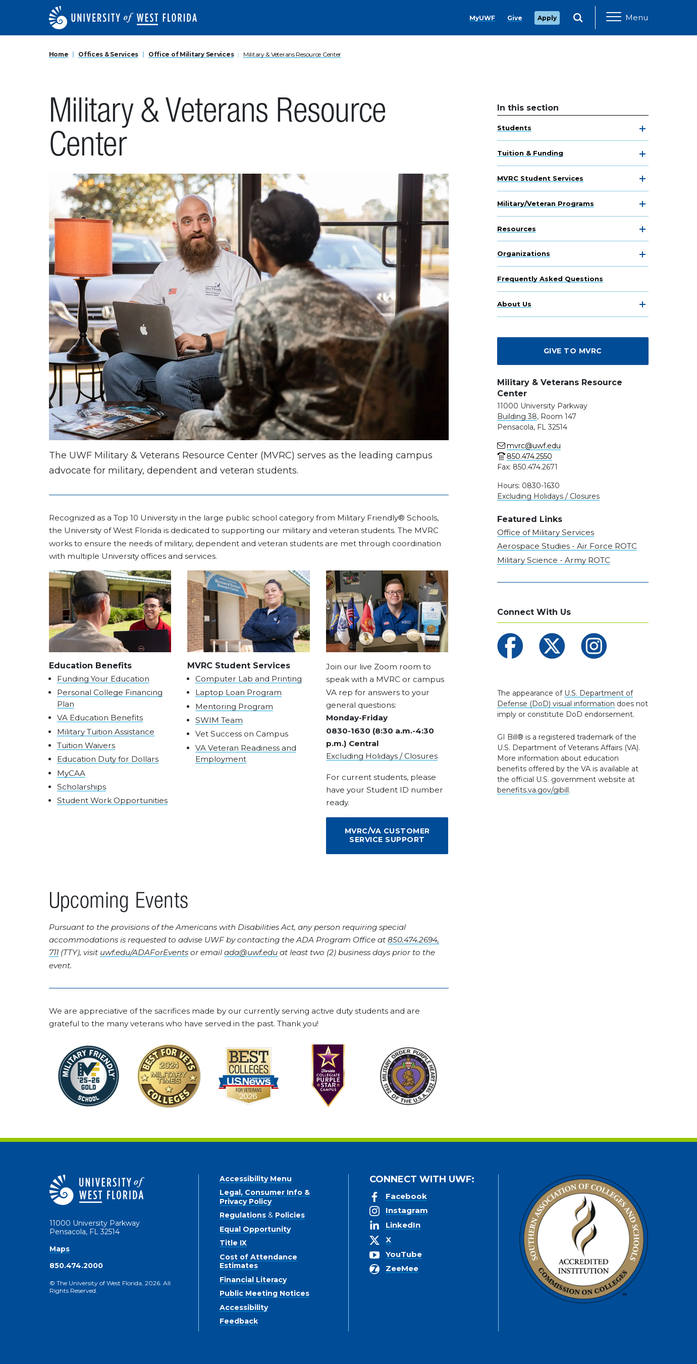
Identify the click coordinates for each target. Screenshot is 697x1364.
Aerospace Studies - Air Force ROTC (567, 546)
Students (514, 128)
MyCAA (71, 773)
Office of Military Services (191, 54)
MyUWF (482, 18)
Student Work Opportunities (112, 800)
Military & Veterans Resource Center (292, 54)
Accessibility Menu (256, 1178)
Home (59, 54)
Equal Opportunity (255, 1229)
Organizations (523, 253)
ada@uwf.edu (251, 952)
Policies (290, 1215)
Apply (547, 18)
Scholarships (81, 787)
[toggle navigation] (642, 128)
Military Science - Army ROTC (553, 560)
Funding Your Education (103, 679)
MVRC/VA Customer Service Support (387, 835)
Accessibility (244, 1307)
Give (514, 18)
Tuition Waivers (86, 745)
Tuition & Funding (530, 153)
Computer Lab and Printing (248, 679)
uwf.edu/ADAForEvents (144, 952)
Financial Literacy (253, 1279)
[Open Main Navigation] (627, 17)
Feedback (239, 1321)
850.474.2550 (529, 456)
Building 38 (517, 416)
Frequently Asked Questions (550, 279)
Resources (516, 229)
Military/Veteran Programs (545, 203)
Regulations (243, 1215)
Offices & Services (108, 54)
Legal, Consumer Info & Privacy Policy (265, 1197)
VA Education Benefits (100, 717)
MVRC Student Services (540, 178)
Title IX (233, 1242)
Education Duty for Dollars (107, 759)
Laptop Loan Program (238, 692)
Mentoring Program (234, 706)
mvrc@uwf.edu (534, 445)
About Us (514, 304)
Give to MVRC (573, 350)
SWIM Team (219, 720)
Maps (59, 1248)
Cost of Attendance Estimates (258, 1261)
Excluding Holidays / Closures (382, 756)
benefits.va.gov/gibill (533, 790)
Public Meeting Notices (264, 1293)
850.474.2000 (76, 1265)
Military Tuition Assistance (105, 732)
